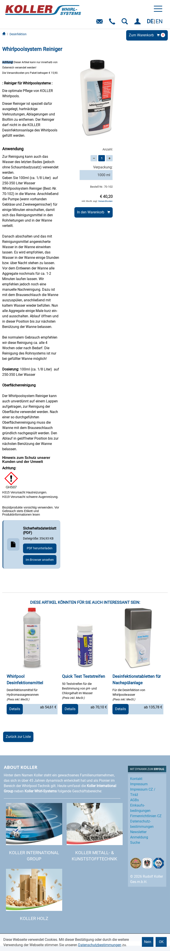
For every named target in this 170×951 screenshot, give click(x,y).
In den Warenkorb (90, 212)
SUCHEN (125, 23)
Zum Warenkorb (147, 35)
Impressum (139, 784)
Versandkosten (105, 201)
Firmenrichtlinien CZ (146, 816)
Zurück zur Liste (18, 737)
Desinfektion (18, 34)
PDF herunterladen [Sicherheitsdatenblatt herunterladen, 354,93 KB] (39, 548)
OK (161, 942)
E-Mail (100, 23)
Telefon (113, 23)
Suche (135, 842)
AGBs (134, 800)
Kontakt (136, 779)
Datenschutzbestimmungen (99, 945)
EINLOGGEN (138, 23)
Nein (147, 942)
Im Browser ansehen (40, 559)
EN (159, 21)
